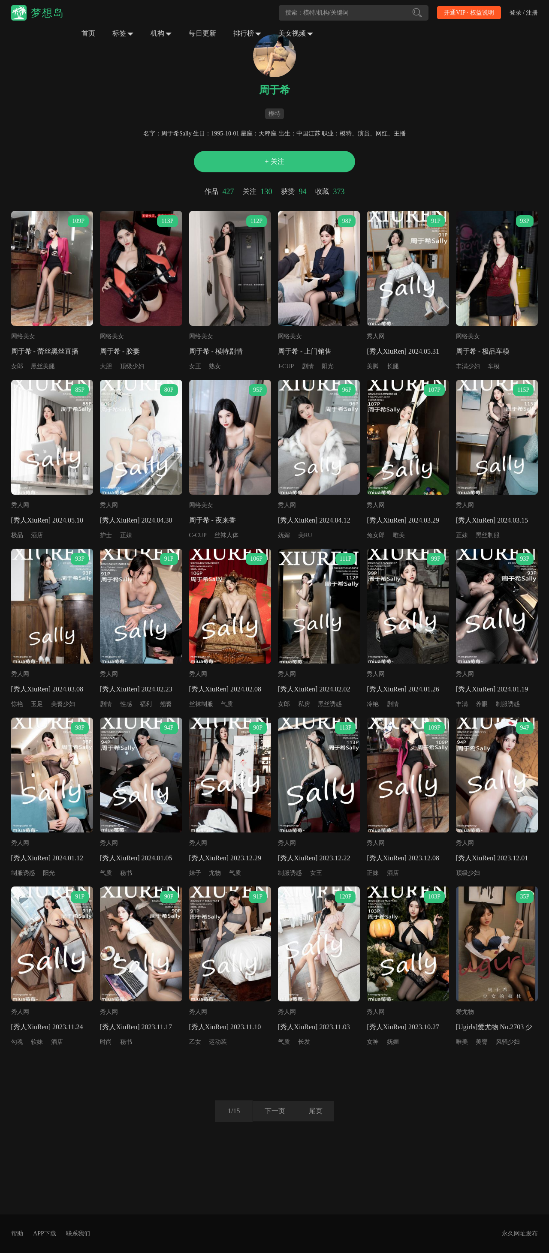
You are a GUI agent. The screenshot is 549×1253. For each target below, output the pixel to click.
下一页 (273, 1111)
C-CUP (198, 535)
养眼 (482, 704)
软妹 (37, 1042)
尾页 (317, 1111)
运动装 (218, 1042)
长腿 (393, 366)
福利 (146, 704)
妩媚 (284, 535)
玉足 (37, 704)
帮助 (17, 1233)
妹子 (195, 873)
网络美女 (23, 336)
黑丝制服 (488, 535)
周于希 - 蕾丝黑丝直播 (44, 351)
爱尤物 (465, 1012)
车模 (494, 366)
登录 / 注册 (524, 12)
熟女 (215, 366)
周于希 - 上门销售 (305, 351)
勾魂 (17, 1042)
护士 (106, 535)
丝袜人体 (226, 535)
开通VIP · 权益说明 (469, 12)
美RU (305, 535)
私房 (304, 704)
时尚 (106, 1042)
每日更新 (202, 33)
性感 (126, 704)
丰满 (462, 704)
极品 (17, 535)
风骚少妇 (508, 1042)
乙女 (195, 1042)
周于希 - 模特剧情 (216, 351)
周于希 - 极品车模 (483, 351)
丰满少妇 (468, 366)
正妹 (126, 535)
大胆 (106, 366)
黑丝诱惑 (330, 704)
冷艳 (373, 704)
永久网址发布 (520, 1233)
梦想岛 (47, 12)
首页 (88, 33)
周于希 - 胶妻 (120, 351)
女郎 (17, 366)
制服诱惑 (508, 704)
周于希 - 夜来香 (212, 520)
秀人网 (376, 336)
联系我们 (78, 1233)
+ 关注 (274, 161)
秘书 (126, 873)
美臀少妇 (63, 704)
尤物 (215, 873)
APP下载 (44, 1233)
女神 (373, 1042)
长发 (304, 1042)
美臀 (482, 1042)
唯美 (399, 535)
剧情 (308, 366)
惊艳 (17, 704)
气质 (227, 704)
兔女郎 (376, 535)
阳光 (328, 366)
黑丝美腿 (43, 366)
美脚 (373, 366)
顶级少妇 (132, 366)
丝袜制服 (201, 704)
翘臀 (166, 704)
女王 (195, 366)
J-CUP (286, 366)
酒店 (37, 535)
